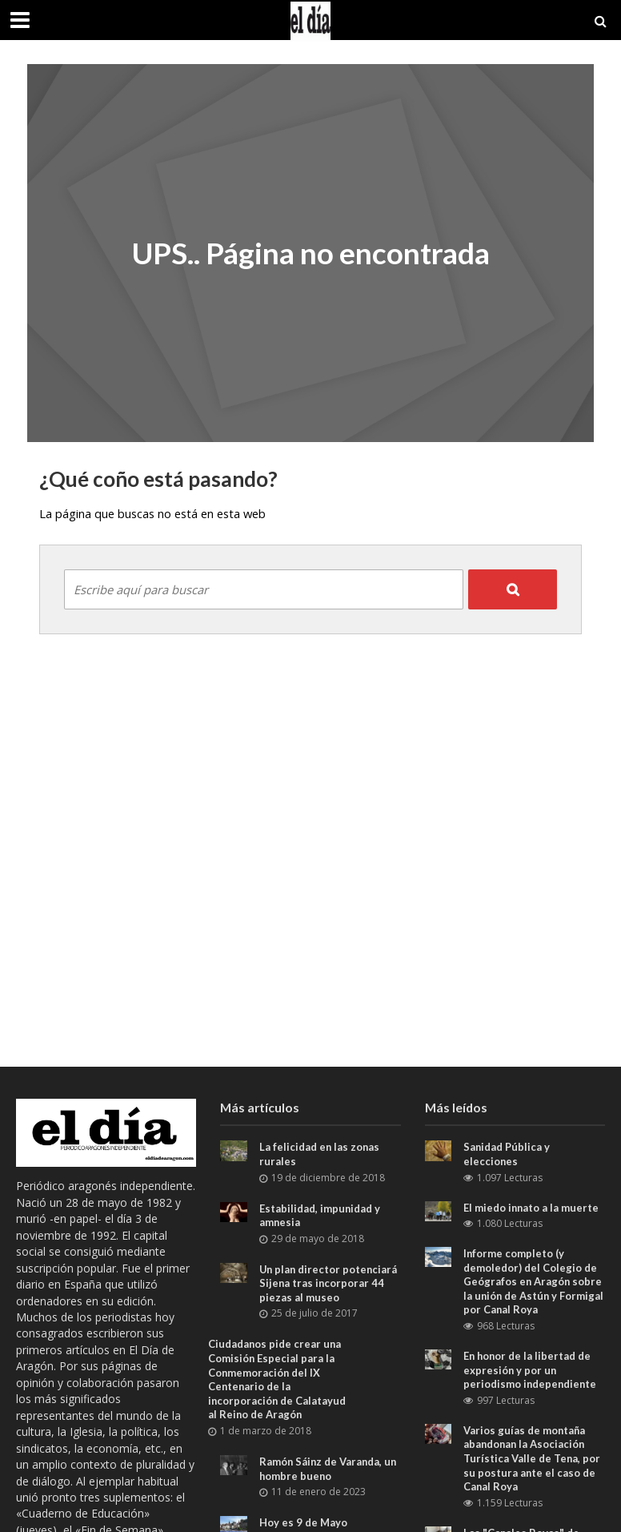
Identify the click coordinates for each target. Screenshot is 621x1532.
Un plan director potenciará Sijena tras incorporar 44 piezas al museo (329, 1283)
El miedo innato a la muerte (531, 1207)
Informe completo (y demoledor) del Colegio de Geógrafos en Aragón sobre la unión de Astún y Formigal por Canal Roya (533, 1282)
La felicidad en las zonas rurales (320, 1154)
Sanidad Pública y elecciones (507, 1154)
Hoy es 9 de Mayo (303, 1522)
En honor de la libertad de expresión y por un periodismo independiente (531, 1369)
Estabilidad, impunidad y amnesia (320, 1215)
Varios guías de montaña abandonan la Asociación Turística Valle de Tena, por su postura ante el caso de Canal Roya (532, 1459)
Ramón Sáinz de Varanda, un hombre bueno (329, 1468)
